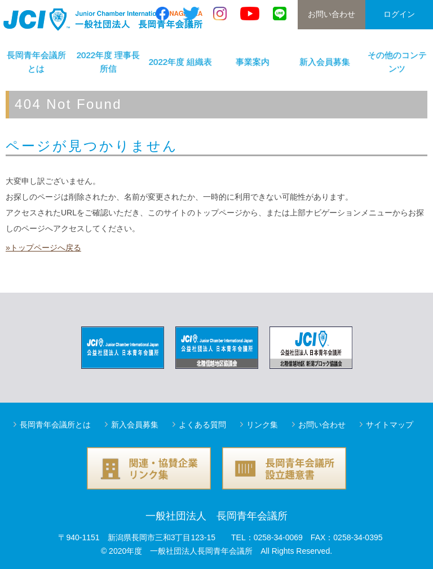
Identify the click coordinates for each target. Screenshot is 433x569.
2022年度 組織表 (181, 62)
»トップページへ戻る (43, 247)
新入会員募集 (324, 62)
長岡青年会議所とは (36, 61)
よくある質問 (202, 424)
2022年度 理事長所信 (108, 61)
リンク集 (262, 424)
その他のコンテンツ (397, 61)
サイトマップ (389, 424)
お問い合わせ (331, 14)
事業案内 (252, 62)
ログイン (399, 14)
